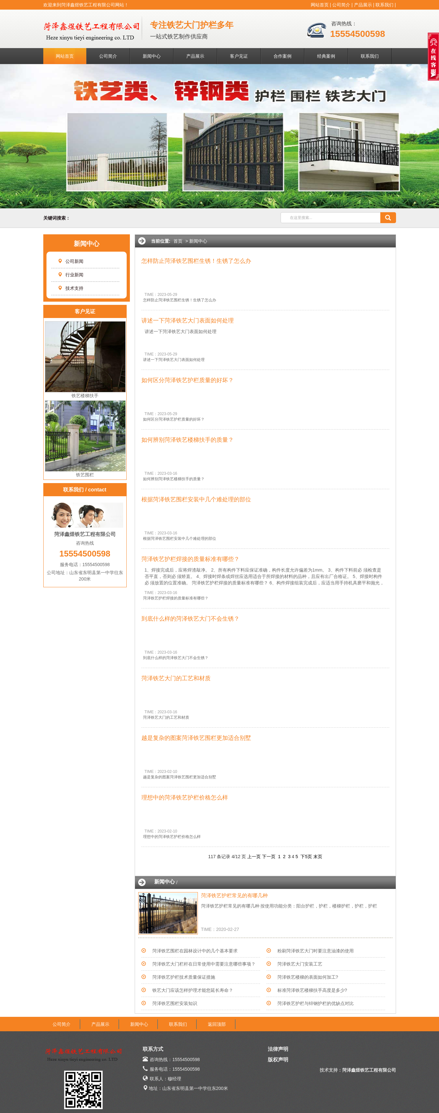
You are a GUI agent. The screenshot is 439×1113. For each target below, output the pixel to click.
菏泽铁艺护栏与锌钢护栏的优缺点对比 (315, 1003)
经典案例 (326, 56)
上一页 (254, 856)
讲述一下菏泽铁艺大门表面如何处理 (187, 320)
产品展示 (363, 4)
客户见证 (239, 56)
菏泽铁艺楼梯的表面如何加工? (307, 977)
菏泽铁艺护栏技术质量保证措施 (183, 977)
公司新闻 (70, 261)
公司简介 (341, 4)
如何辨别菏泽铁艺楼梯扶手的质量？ (187, 440)
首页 (177, 241)
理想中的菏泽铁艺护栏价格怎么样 (184, 797)
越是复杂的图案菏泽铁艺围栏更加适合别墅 (196, 738)
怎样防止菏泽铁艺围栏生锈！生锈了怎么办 (196, 261)
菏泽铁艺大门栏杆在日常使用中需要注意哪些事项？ (204, 964)
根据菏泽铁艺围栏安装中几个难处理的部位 (196, 499)
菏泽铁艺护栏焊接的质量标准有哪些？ (190, 559)
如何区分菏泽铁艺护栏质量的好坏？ (187, 380)
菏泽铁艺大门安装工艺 (299, 964)
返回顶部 (217, 1024)
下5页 (306, 856)
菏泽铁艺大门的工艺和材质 (176, 678)
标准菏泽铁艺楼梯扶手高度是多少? (312, 990)
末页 (317, 856)
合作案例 (282, 56)
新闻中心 (152, 56)
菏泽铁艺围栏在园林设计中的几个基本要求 (195, 950)
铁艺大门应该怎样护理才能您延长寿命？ (192, 990)
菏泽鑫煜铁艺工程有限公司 (369, 1070)
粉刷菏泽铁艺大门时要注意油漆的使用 (315, 950)
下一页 (268, 856)
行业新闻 (70, 274)
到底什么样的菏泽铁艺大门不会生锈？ (190, 618)
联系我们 (384, 4)
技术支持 (70, 288)
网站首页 (320, 4)
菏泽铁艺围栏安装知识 (174, 1003)
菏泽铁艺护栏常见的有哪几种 (234, 895)
